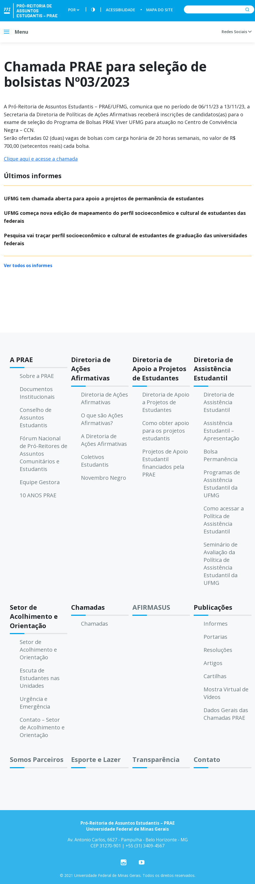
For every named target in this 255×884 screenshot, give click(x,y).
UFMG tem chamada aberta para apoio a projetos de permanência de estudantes (104, 198)
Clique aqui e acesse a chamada (41, 158)
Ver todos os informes (28, 265)
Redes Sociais (236, 31)
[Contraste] (93, 9)
